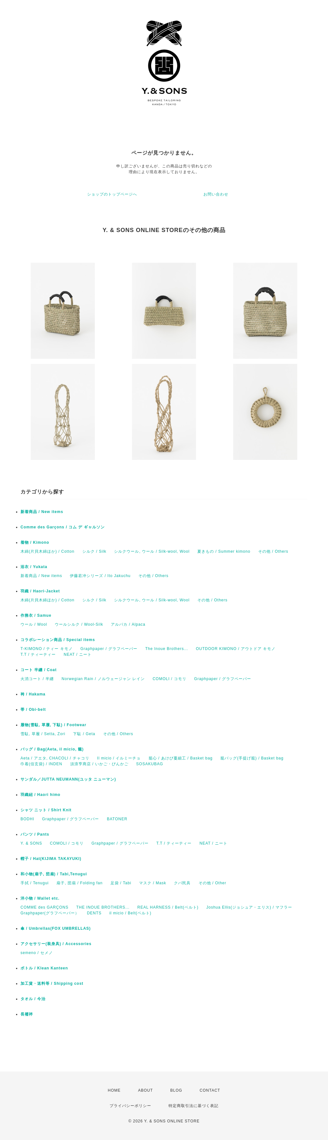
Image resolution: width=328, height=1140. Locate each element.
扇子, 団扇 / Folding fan (79, 883)
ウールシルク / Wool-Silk (79, 624)
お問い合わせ (215, 194)
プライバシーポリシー (130, 1106)
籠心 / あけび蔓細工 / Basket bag (181, 758)
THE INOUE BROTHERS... (102, 907)
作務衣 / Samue (35, 615)
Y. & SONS (31, 843)
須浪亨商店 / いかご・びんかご (99, 764)
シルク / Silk (94, 551)
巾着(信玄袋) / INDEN (41, 764)
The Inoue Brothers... (166, 648)
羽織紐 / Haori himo (40, 794)
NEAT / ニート (78, 654)
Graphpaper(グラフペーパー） (49, 913)
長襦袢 (26, 1014)
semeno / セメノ (36, 953)
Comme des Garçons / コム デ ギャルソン (62, 527)
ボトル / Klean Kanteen (44, 968)
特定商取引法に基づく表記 (193, 1106)
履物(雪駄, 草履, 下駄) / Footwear (53, 725)
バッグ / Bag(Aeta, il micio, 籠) (52, 749)
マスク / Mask (152, 883)
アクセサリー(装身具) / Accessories (56, 944)
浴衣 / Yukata (33, 567)
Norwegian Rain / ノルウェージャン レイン (103, 679)
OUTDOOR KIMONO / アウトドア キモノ (235, 648)
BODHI (27, 819)
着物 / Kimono (34, 542)
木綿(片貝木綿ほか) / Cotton (47, 551)
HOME (114, 1090)
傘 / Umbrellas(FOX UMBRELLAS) (55, 928)
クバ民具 (182, 883)
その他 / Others (273, 551)
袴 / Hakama (32, 694)
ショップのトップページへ (112, 194)
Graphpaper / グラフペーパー (108, 648)
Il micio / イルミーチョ (119, 758)
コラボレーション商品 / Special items (57, 640)
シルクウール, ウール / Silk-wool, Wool (151, 551)
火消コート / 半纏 (37, 679)
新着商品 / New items (41, 512)
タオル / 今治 (32, 999)
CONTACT (210, 1090)
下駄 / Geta (84, 734)
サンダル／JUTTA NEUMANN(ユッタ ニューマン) (68, 779)
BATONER (117, 819)
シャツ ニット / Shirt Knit (45, 810)
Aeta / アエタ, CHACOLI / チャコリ (54, 758)
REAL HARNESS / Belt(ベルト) (168, 907)
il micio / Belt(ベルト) (130, 913)
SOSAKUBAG (149, 764)
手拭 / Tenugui (34, 883)
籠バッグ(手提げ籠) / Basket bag (251, 758)
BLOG (176, 1090)
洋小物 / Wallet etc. (40, 898)
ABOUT (145, 1090)
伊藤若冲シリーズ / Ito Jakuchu (100, 576)
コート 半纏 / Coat (38, 670)
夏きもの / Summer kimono (223, 551)
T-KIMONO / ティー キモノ (46, 648)
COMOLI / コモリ (169, 679)
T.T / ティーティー (38, 654)
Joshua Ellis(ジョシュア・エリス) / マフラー (249, 907)
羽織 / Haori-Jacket (40, 591)
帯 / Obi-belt (33, 709)
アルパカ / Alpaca (128, 624)
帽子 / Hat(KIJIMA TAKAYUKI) (50, 858)
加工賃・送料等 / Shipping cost (51, 983)
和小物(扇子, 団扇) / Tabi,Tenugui (53, 874)
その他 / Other (212, 883)
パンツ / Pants (34, 834)
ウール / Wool (33, 624)
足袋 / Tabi (121, 883)
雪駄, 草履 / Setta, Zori (42, 734)
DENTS (94, 913)
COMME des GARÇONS (44, 907)
